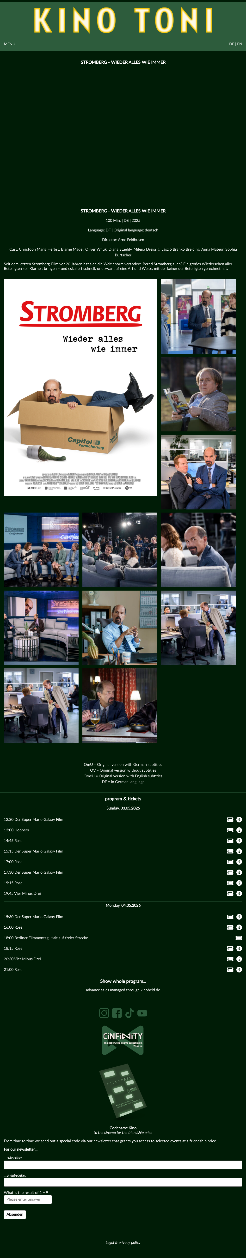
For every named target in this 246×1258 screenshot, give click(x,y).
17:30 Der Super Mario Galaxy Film (33, 872)
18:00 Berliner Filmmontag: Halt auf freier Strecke (46, 938)
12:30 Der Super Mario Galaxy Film (33, 820)
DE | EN (235, 44)
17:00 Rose (13, 862)
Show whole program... (123, 981)
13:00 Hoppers (16, 830)
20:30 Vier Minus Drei (22, 959)
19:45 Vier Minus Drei (22, 893)
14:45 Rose (13, 841)
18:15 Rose (13, 948)
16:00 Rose (13, 927)
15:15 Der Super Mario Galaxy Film (33, 851)
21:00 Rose (13, 970)
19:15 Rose (13, 883)
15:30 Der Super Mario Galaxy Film (33, 917)
